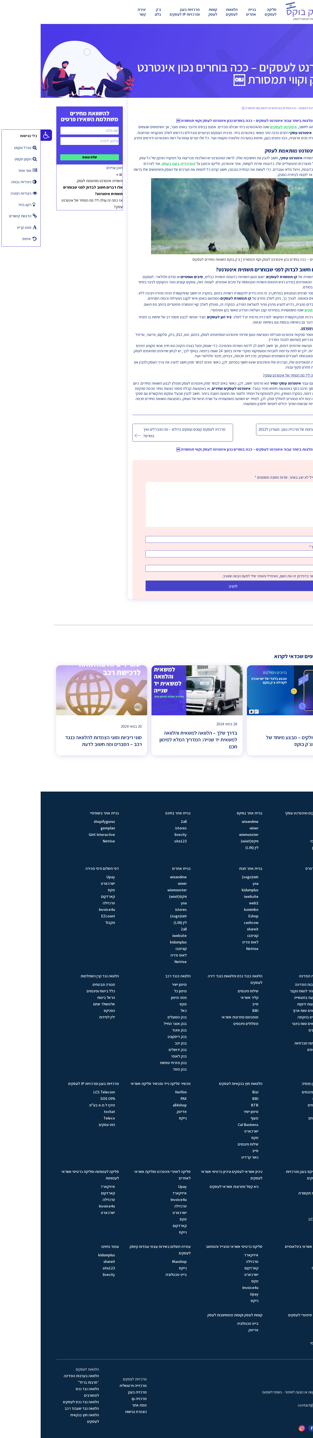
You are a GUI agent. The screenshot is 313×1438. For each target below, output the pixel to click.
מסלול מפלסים (278, 1049)
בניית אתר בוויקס (209, 812)
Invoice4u (66, 909)
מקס (70, 889)
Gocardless (280, 1267)
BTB (214, 1105)
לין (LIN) (211, 847)
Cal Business (207, 1124)
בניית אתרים (210, 12)
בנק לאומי (138, 1056)
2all (143, 821)
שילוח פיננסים (207, 990)
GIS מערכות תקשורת (274, 1193)
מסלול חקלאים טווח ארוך (271, 1010)
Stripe (284, 1254)
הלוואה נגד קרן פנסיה (277, 1083)
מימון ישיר (138, 984)
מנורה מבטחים (63, 984)
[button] (5, 135)
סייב (214, 1003)
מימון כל (139, 990)
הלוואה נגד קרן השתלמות (59, 975)
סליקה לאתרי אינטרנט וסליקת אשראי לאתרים (122, 1175)
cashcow (210, 922)
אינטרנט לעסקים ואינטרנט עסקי (269, 812)
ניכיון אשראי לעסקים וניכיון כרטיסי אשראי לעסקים (191, 1175)
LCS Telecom (63, 1091)
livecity (140, 834)
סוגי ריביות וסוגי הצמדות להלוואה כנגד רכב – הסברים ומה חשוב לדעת (63, 740)
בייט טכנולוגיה (135, 1274)
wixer (213, 827)
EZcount (67, 915)
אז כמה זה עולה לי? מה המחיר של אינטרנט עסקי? (51, 203)
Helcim (284, 1274)
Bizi (214, 1091)
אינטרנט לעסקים (243, 126)
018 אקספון (280, 847)
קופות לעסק (172, 12)
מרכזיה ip (98, 1398)
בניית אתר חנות (210, 868)
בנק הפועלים (136, 1017)
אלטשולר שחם (63, 1003)
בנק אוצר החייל (134, 1023)
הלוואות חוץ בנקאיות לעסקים (200, 1083)
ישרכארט (67, 883)
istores (140, 827)
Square (284, 1281)
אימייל (274, 547)
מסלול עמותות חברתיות (272, 1043)
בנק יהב (140, 1043)
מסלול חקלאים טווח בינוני (270, 1023)
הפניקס (68, 1010)
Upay (70, 876)
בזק (287, 834)
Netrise (68, 841)
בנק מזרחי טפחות (132, 1062)
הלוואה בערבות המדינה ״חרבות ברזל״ (40, 1379)
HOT (286, 827)
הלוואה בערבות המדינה (275, 975)
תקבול (69, 922)
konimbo (210, 909)
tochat (68, 1111)
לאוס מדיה (281, 902)
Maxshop (138, 1261)
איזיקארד (139, 1193)
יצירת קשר (101, 12)
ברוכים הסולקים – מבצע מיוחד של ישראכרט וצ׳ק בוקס (258, 740)
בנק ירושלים (137, 1049)
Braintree (282, 1261)
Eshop (213, 915)
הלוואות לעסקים (191, 12)
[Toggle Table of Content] (78, 174)
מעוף (214, 1118)
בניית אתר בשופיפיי (63, 812)
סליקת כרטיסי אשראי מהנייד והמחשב (193, 1246)
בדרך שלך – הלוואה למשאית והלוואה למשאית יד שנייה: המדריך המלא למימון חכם (157, 739)
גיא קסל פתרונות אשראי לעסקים (193, 1186)
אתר (277, 561)
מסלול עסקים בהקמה (273, 1017)
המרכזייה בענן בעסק (138, 163)
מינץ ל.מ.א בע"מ (61, 1105)
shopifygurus (63, 821)
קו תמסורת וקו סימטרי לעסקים (270, 1314)
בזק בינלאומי (280, 841)
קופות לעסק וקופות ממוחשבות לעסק (194, 1314)
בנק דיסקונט (136, 1036)
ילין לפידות (66, 1017)
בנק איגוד (139, 1030)
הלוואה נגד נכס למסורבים (46, 1392)
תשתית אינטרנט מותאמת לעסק (59, 180)
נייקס (142, 1118)
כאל (143, 1010)
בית (284, 108)
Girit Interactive (61, 834)
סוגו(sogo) (281, 876)
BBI (214, 1010)
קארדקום (67, 896)
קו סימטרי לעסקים (278, 309)
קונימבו (212, 935)
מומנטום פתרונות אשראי (199, 1017)
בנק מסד (139, 1069)
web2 (285, 896)
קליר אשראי (209, 997)
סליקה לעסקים (230, 12)
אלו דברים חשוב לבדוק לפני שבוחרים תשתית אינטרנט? (52, 190)
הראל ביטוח (65, 997)
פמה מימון (138, 997)
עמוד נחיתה (69, 1246)
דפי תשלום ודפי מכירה (61, 868)
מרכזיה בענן (96, 1392)
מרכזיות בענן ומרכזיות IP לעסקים (144, 12)
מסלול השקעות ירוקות (273, 1003)
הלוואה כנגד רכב (137, 975)
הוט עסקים (66, 1124)
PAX (143, 1098)
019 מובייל (281, 854)
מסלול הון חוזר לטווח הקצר (269, 990)
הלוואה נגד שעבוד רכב (41, 1408)
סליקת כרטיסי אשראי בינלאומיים (268, 1246)
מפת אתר (98, 1405)
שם (276, 533)
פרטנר (285, 821)
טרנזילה (68, 902)
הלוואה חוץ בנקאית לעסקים (44, 1418)
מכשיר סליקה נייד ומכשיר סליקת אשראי (120, 1083)
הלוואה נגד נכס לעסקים (40, 1401)
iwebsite (282, 889)
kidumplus (209, 889)
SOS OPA (67, 1098)
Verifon (140, 1091)
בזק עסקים (281, 1349)
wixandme (209, 821)
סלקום (285, 1199)
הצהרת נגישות (95, 1411)
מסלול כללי (281, 1036)
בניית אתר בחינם (137, 812)
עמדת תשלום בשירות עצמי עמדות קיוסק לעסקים (119, 1249)
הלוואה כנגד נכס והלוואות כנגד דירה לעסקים (194, 979)
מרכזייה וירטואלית (92, 1385)
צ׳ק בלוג (117, 12)
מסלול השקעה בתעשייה (271, 997)
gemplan (67, 827)
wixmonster (208, 834)
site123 (140, 841)
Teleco (68, 1118)
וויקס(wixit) (209, 841)
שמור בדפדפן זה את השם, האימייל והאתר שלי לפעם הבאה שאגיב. (228, 575)
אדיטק (141, 1111)
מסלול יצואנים (279, 1030)
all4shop (139, 1105)
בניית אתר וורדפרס (279, 868)
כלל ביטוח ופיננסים (60, 990)
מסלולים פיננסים (205, 1023)
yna (215, 883)
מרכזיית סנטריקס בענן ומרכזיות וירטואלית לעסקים (269, 1175)
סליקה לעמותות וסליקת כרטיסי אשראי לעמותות (49, 1175)
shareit (212, 929)
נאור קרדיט (209, 1157)
